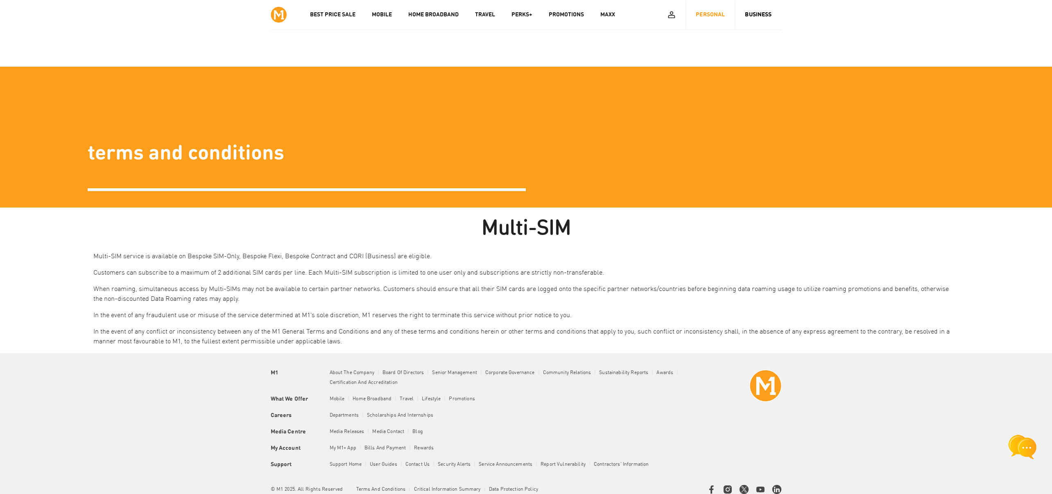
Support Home (346, 464)
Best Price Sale (332, 15)
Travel (407, 399)
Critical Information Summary (447, 489)
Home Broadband (372, 399)
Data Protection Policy (513, 489)
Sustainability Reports (623, 372)
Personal (710, 15)
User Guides (383, 464)
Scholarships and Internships (400, 415)
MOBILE (382, 15)
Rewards (424, 448)
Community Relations (567, 372)
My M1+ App (343, 448)
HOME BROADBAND (433, 15)
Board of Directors (403, 372)
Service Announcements (505, 464)
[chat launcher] (1022, 447)
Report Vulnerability (563, 464)
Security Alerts (454, 464)
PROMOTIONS (566, 15)
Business (758, 15)
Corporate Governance (510, 372)
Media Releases (347, 431)
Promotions (462, 399)
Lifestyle (431, 399)
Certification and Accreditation (364, 382)
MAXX (607, 15)
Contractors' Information (621, 464)
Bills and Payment (385, 448)
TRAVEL (485, 15)
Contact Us (417, 464)
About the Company (352, 372)
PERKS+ (521, 15)
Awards (664, 372)
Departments (344, 415)
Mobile (337, 399)
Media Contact (388, 431)
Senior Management (454, 372)
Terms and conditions (381, 489)
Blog (417, 431)
